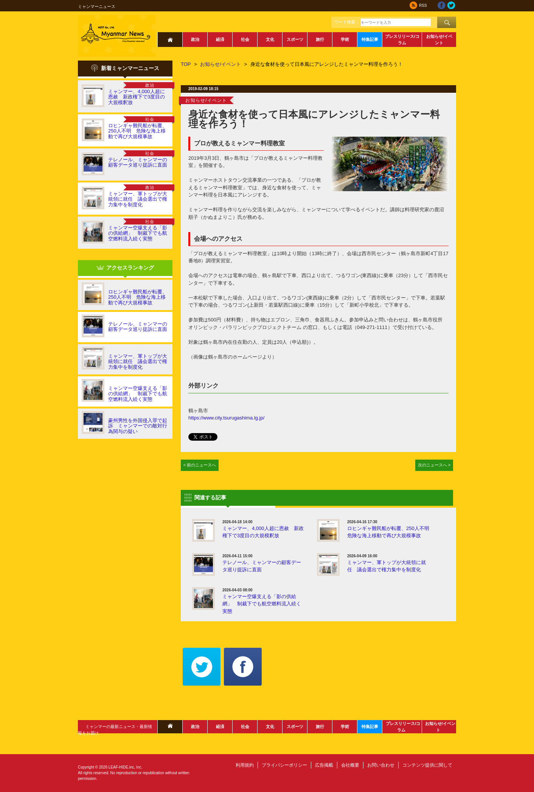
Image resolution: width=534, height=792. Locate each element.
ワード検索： (346, 22)
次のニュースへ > (434, 465)
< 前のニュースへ (199, 465)
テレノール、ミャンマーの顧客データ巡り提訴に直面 (137, 162)
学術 (345, 39)
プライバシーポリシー (284, 765)
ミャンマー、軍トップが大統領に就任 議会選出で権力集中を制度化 (137, 199)
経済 (220, 39)
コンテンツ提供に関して (427, 765)
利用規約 (245, 765)
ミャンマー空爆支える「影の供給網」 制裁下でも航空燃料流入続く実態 (137, 233)
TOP (186, 64)
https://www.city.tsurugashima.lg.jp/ (226, 418)
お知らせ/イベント (439, 39)
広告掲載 (324, 765)
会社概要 (350, 765)
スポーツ (295, 39)
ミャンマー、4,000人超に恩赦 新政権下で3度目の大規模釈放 (136, 97)
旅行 (320, 39)
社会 (245, 39)
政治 (195, 39)
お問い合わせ (380, 765)
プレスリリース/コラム (402, 39)
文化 (270, 39)
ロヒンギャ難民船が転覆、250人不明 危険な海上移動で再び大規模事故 (137, 131)
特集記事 (370, 39)
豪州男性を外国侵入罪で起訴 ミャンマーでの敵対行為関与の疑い (137, 426)
